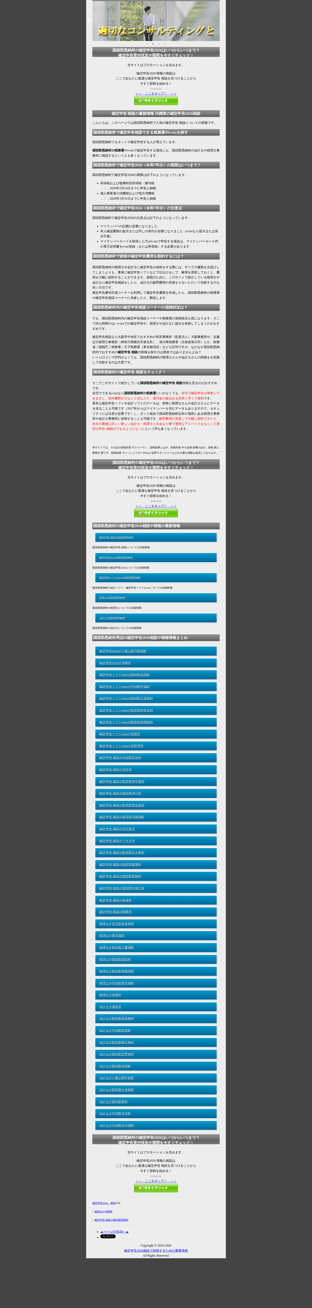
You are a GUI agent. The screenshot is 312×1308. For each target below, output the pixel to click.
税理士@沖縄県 (103, 1211)
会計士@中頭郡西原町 (115, 1030)
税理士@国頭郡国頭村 (115, 959)
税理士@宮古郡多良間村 (116, 924)
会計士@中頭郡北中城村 (116, 1125)
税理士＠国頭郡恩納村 (112, 597)
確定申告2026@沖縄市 (115, 663)
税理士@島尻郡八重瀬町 (116, 947)
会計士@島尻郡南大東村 (116, 1042)
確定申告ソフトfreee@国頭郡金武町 (124, 674)
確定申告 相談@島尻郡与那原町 (121, 817)
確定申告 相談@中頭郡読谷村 (120, 757)
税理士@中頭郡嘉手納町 (116, 983)
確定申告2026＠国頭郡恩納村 (116, 557)
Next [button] (223, 21)
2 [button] (153, 44)
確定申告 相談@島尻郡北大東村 (121, 852)
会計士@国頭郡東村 (113, 1101)
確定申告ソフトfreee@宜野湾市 (121, 746)
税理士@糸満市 (110, 995)
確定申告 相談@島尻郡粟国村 (120, 864)
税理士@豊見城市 (112, 935)
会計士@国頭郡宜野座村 (116, 1054)
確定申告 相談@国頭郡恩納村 (120, 876)
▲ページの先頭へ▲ (114, 1231)
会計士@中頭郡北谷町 (115, 1113)
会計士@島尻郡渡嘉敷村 (116, 1018)
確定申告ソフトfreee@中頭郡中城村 (124, 686)
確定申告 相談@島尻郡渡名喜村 (121, 805)
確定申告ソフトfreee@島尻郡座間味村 (126, 722)
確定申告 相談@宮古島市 (117, 829)
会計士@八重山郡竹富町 (116, 1078)
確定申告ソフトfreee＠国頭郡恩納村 (120, 577)
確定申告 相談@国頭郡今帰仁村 (121, 888)
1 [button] (147, 44)
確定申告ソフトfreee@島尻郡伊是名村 (126, 710)
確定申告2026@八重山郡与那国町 (123, 651)
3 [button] (159, 44)
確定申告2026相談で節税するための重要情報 (156, 1250)
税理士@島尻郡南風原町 (116, 971)
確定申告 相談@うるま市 (117, 841)
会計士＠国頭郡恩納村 (112, 617)
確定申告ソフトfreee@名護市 (119, 734)
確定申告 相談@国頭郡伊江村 (120, 793)
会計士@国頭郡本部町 (115, 1066)
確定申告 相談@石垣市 (115, 769)
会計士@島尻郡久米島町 (116, 1089)
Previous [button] (89, 21)
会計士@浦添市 (110, 1007)
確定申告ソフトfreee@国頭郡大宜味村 (126, 698)
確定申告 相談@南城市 (115, 900)
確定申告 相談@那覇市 (115, 912)
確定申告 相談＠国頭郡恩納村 (116, 537)
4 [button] (165, 44)
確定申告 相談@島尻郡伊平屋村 (121, 781)
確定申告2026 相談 (104, 1203)
